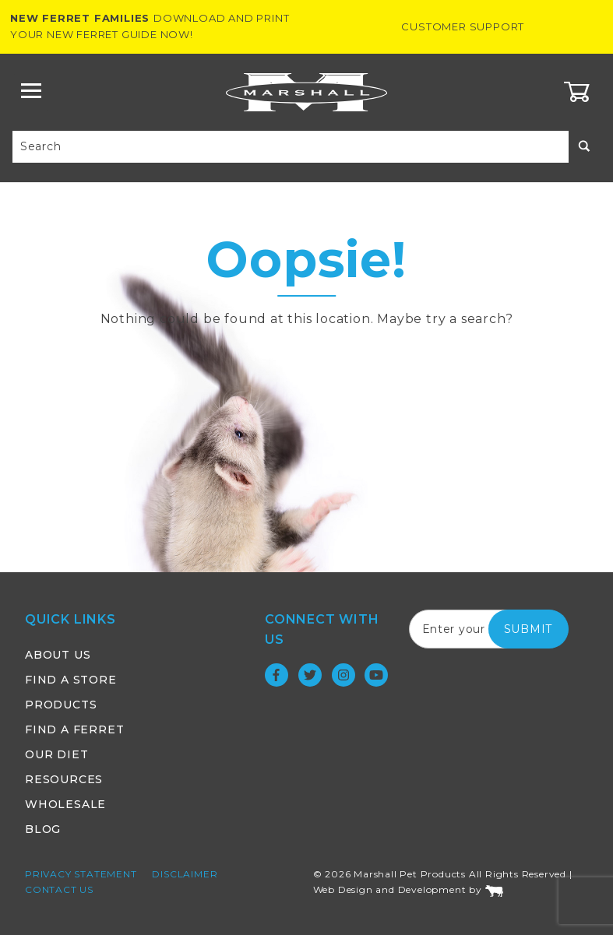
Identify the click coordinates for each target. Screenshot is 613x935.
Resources (64, 779)
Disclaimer (184, 874)
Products (61, 705)
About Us (57, 655)
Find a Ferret (74, 729)
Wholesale (65, 804)
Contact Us (59, 889)
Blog (43, 829)
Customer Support (462, 26)
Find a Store (71, 680)
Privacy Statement (81, 874)
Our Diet (56, 754)
